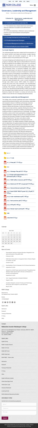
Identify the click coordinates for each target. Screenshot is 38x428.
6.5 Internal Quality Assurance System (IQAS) (17, 46)
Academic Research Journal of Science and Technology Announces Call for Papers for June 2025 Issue (19, 283)
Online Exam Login (6, 384)
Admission (4, 361)
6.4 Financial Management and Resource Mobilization (19, 43)
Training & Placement (6, 367)
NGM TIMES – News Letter (8, 357)
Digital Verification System (8, 378)
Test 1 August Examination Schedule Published (16, 278)
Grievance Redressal (6, 387)
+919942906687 (10, 331)
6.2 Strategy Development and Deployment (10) (17, 37)
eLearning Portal (5, 391)
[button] (19, 22)
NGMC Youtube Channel (7, 344)
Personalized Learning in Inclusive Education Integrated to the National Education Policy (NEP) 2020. (20, 253)
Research (4, 364)
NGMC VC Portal (5, 347)
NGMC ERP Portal (5, 351)
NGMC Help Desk (6, 354)
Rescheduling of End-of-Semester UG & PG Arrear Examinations (20, 265)
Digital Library (5, 341)
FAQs (3, 374)
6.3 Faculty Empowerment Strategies (14, 40)
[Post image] (3, 253)
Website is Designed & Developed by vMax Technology (19, 426)
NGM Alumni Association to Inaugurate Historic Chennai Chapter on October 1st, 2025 (20, 259)
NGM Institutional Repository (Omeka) (10, 394)
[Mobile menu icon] (32, 5)
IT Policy (3, 371)
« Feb (3, 246)
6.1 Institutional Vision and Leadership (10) (16, 23)
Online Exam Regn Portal (7, 381)
